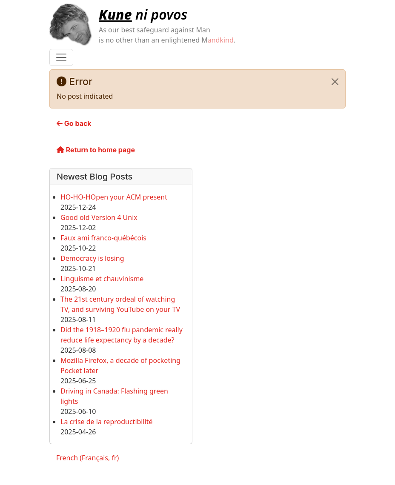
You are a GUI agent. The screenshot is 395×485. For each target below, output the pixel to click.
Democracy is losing (92, 258)
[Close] (335, 82)
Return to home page (96, 150)
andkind (221, 40)
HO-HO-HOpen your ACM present (113, 197)
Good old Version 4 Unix (98, 217)
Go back (74, 123)
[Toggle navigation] (61, 57)
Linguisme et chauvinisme (101, 278)
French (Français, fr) (87, 457)
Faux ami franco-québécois (103, 237)
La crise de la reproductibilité (106, 421)
